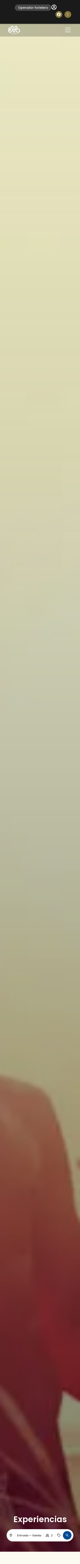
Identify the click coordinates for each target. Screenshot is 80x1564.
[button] (67, 1535)
